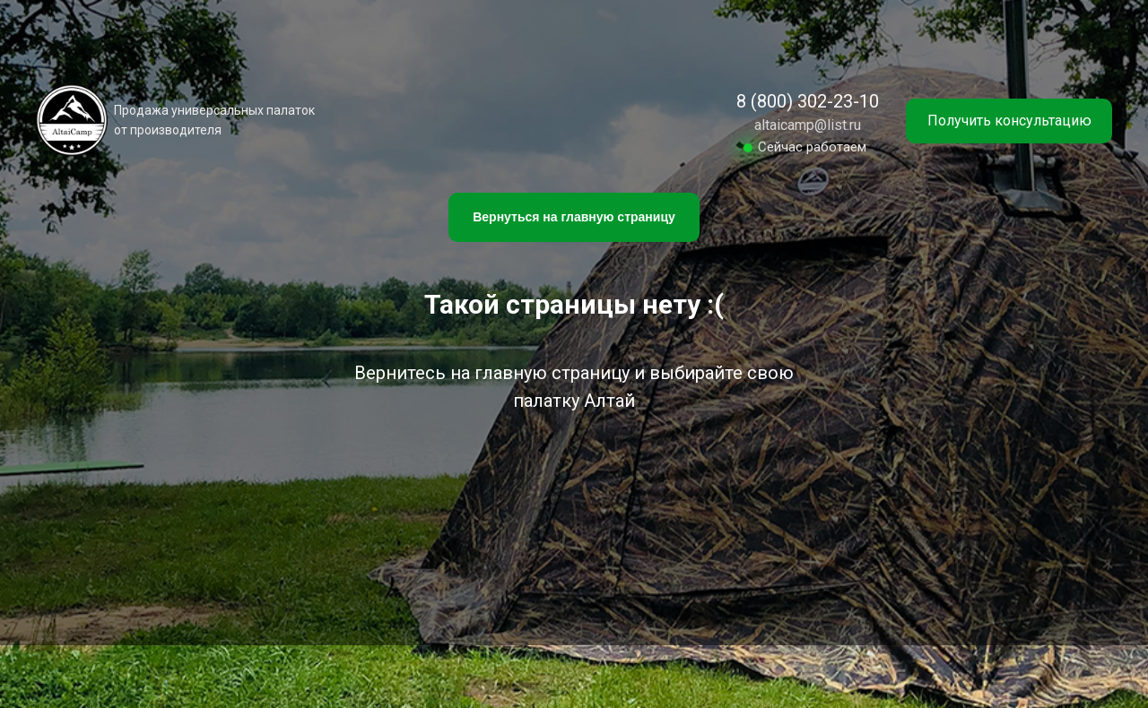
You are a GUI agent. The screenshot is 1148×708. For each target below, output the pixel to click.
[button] (1009, 121)
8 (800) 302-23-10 (807, 101)
